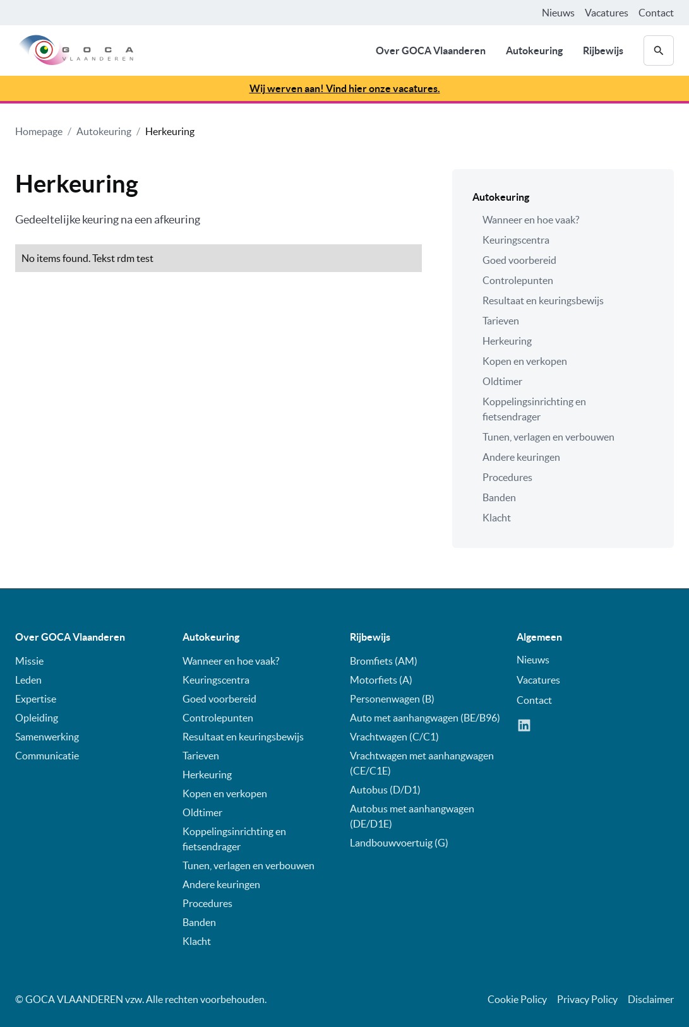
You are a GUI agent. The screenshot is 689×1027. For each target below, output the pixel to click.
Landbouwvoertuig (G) (399, 842)
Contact (656, 12)
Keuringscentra (515, 240)
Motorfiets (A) (381, 680)
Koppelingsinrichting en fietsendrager (534, 409)
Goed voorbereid (519, 260)
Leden (28, 680)
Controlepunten (517, 280)
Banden (499, 497)
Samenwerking (47, 736)
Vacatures (606, 12)
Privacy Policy (587, 999)
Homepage (39, 131)
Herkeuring (170, 131)
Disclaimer (651, 999)
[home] (74, 50)
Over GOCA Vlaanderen (431, 50)
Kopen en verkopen (524, 361)
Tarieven (500, 320)
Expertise (35, 698)
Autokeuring (534, 50)
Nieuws (558, 12)
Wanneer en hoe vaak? (530, 219)
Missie (29, 661)
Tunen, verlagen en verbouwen (548, 436)
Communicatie (47, 755)
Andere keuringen (521, 457)
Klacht (496, 517)
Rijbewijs (603, 50)
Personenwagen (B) (392, 698)
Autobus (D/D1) (385, 789)
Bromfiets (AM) (383, 661)
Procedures (507, 477)
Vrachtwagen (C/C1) (394, 736)
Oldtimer (502, 381)
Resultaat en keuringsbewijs (543, 300)
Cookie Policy (517, 999)
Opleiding (36, 717)
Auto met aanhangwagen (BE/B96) (425, 717)
